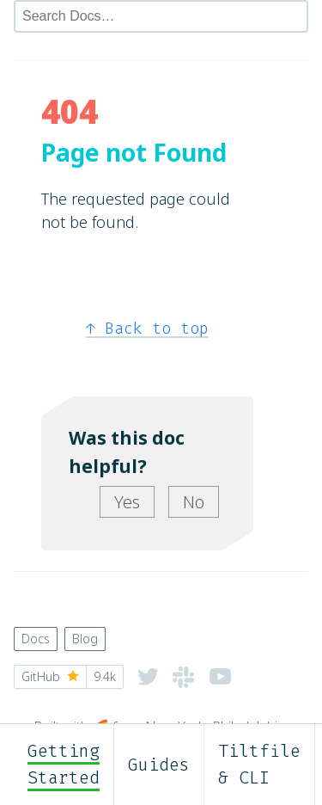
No (193, 501)
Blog (85, 638)
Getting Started (63, 764)
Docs (35, 638)
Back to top (147, 328)
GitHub (68, 677)
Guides (159, 764)
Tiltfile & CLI (259, 764)
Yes (127, 501)
